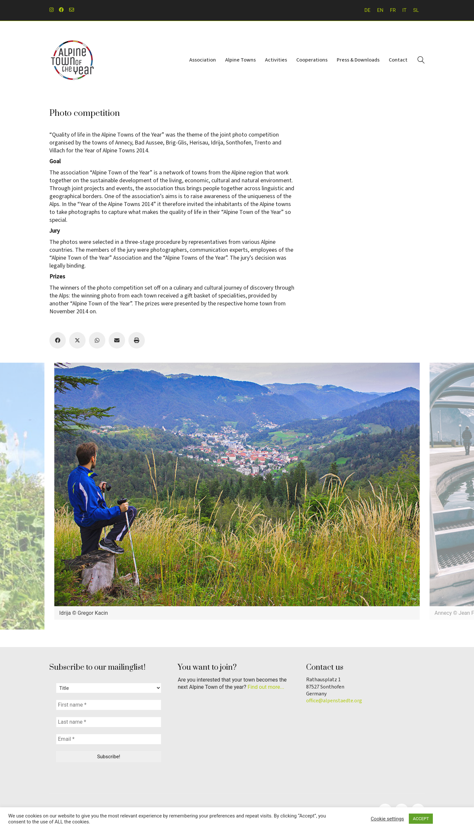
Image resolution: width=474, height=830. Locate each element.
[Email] (117, 340)
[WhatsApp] (97, 340)
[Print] (136, 340)
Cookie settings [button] (387, 819)
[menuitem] (367, 10)
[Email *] (108, 739)
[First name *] (108, 705)
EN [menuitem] (380, 10)
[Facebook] (57, 340)
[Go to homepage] (72, 60)
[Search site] (421, 60)
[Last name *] (108, 722)
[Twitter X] (77, 340)
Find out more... (266, 687)
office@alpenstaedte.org (334, 700)
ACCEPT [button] (421, 818)
